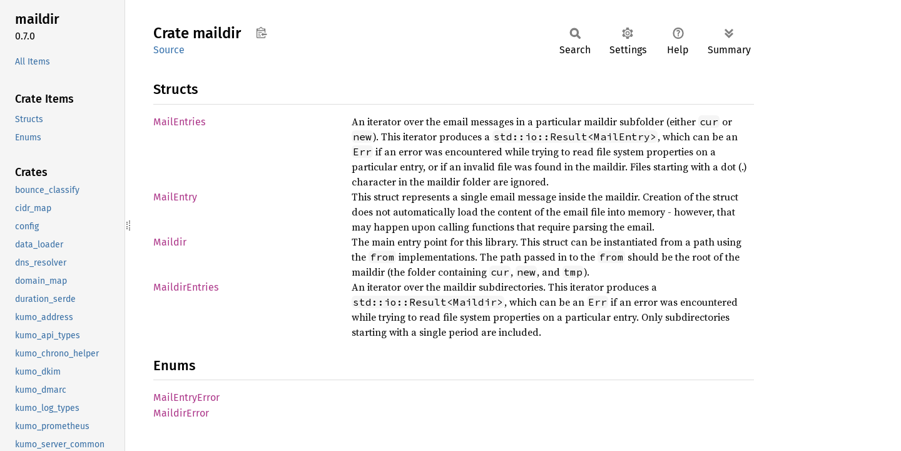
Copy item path (261, 32)
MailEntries (179, 122)
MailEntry (175, 197)
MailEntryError (186, 397)
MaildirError (181, 413)
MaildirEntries (185, 287)
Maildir (169, 242)
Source (169, 50)
